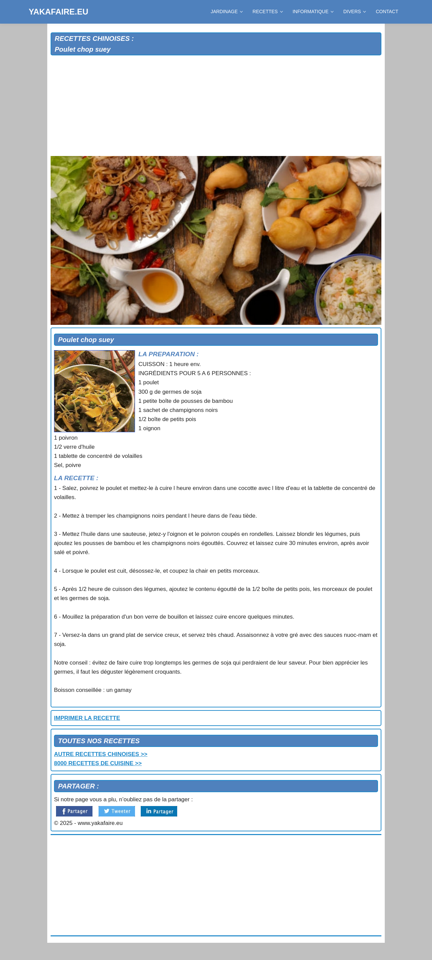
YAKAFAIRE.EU (58, 11)
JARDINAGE (226, 11)
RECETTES (267, 11)
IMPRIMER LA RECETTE (87, 718)
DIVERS (354, 11)
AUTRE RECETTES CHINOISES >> (100, 754)
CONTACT (387, 11)
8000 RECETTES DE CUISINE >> (98, 763)
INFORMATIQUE (313, 11)
